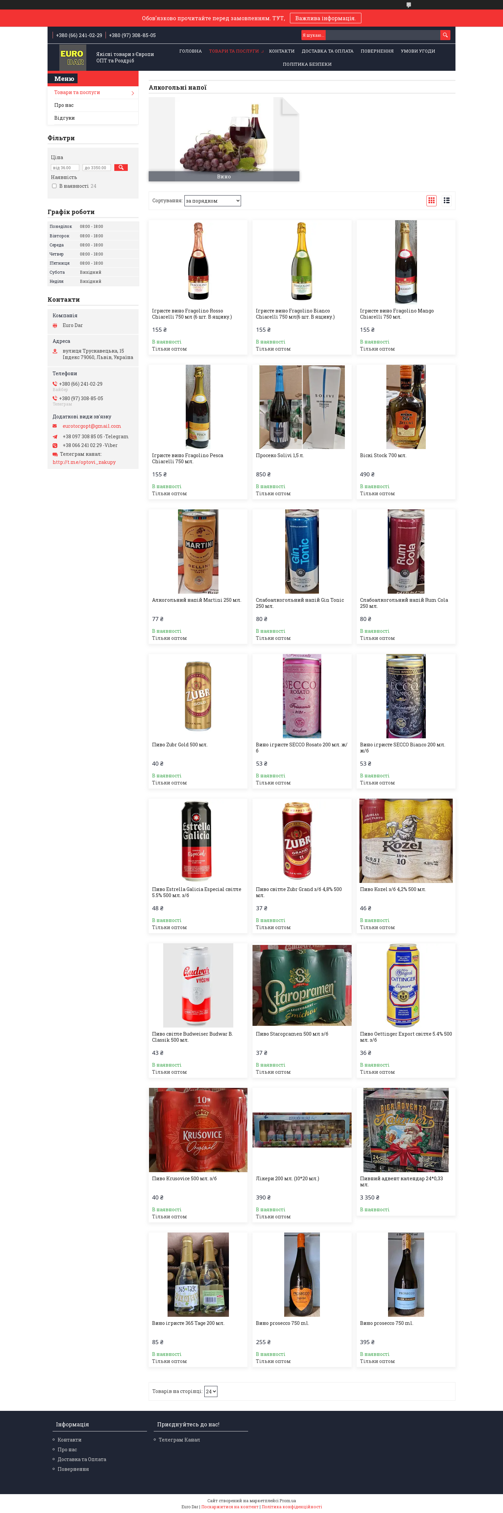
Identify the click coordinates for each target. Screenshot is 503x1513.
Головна (190, 51)
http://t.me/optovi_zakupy (84, 462)
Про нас (63, 105)
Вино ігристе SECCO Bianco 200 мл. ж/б (402, 748)
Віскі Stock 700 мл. (383, 455)
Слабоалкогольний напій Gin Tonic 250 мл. (300, 603)
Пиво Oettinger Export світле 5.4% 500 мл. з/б (406, 1037)
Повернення (377, 51)
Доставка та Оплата (328, 51)
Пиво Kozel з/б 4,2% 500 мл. (393, 889)
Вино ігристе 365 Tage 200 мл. (188, 1323)
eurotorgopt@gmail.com (92, 426)
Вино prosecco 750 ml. (282, 1323)
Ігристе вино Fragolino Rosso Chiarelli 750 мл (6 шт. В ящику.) (192, 314)
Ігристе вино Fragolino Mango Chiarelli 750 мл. (397, 314)
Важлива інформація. (325, 18)
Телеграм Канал (179, 1439)
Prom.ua (287, 1500)
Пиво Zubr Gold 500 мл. (180, 745)
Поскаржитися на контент (230, 1506)
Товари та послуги (234, 51)
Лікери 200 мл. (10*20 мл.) (287, 1179)
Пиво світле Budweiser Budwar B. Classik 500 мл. (192, 1037)
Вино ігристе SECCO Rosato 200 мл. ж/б (302, 748)
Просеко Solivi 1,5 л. (280, 455)
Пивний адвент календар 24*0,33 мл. (401, 1182)
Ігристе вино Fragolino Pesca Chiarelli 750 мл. (187, 458)
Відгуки (64, 118)
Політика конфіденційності (292, 1506)
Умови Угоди (418, 51)
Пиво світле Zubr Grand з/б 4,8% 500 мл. (299, 892)
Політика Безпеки (307, 64)
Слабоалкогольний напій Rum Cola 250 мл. (404, 603)
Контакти (282, 51)
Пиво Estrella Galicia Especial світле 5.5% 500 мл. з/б (196, 892)
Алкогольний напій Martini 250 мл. (196, 600)
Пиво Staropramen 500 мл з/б (292, 1034)
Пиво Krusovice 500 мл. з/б (184, 1179)
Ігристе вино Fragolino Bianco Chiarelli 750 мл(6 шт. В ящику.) (295, 314)
